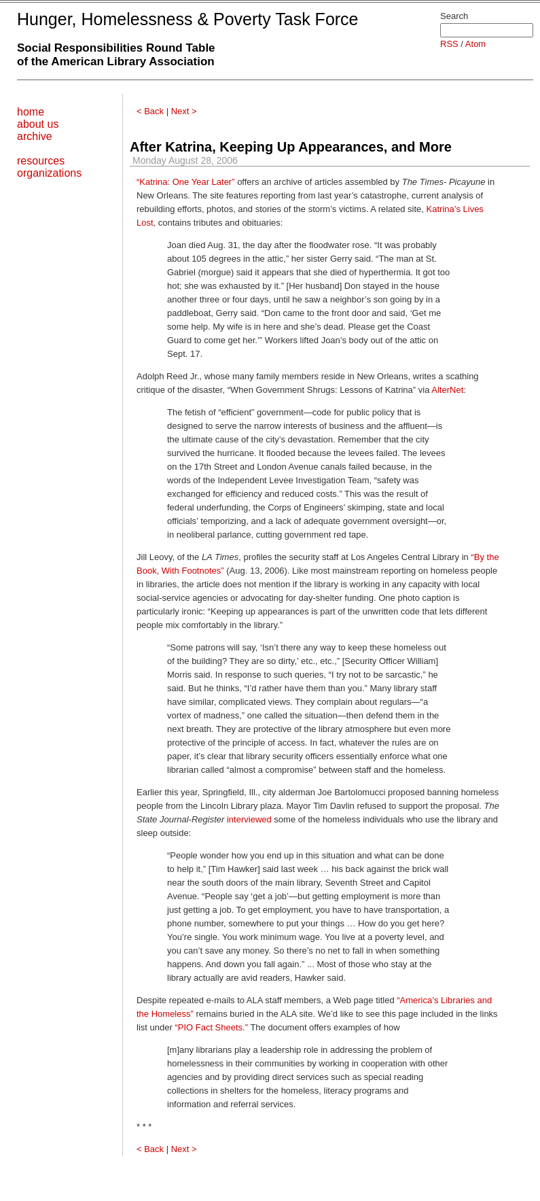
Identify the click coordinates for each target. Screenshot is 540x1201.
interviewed (249, 819)
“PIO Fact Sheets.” (211, 1027)
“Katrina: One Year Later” (186, 182)
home (30, 112)
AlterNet (447, 390)
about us (37, 124)
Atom (475, 44)
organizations (49, 173)
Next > (184, 111)
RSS (449, 44)
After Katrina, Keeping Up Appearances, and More (291, 146)
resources (41, 161)
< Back (150, 111)
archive (34, 136)
